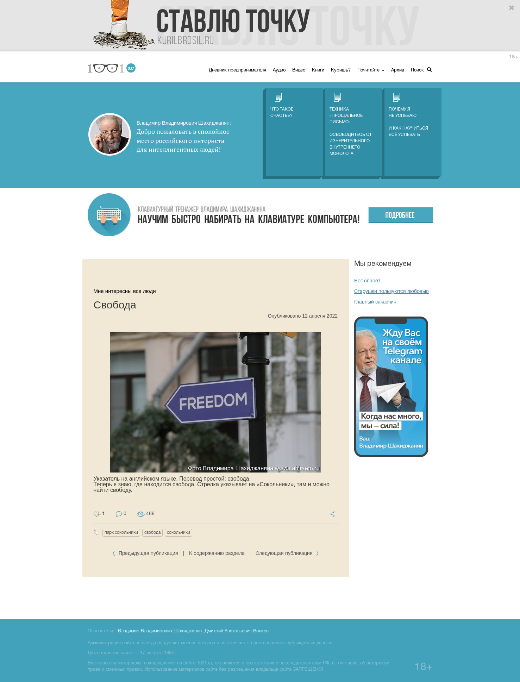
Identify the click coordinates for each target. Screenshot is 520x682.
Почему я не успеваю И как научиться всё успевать (408, 115)
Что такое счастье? (281, 105)
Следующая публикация (287, 553)
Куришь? (341, 70)
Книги (318, 70)
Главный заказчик (375, 302)
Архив (397, 70)
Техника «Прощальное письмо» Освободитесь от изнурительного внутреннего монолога (351, 124)
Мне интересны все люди (125, 291)
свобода (152, 532)
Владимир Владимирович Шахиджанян (160, 631)
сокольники (178, 532)
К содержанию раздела (217, 553)
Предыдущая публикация (146, 553)
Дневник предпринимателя (237, 70)
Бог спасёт (367, 281)
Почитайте (370, 70)
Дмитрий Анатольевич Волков (237, 631)
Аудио (279, 70)
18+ (513, 57)
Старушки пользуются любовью (391, 291)
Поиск (421, 70)
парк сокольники (121, 532)
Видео (298, 70)
